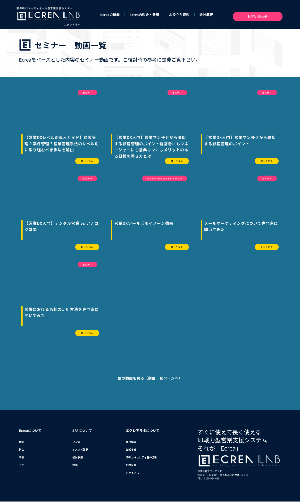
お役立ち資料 (179, 14)
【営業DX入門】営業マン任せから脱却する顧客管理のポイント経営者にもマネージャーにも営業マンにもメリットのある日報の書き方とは (151, 146)
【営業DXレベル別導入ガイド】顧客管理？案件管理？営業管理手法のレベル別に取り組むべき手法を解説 (62, 143)
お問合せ (131, 465)
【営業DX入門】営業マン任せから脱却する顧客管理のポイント (240, 140)
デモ (21, 465)
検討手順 (77, 458)
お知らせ (131, 450)
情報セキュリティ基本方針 (142, 458)
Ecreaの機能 (110, 14)
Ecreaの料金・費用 (144, 14)
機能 (21, 442)
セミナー (87, 92)
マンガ (76, 442)
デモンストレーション (170, 178)
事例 (21, 458)
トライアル (132, 473)
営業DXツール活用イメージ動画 (143, 223)
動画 (75, 465)
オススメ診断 (80, 450)
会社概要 (206, 14)
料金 (21, 450)
